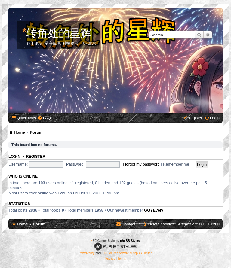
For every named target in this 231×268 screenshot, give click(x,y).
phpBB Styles (130, 240)
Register (35, 156)
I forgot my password (141, 164)
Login (14, 156)
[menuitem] (44, 118)
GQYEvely (153, 210)
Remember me (178, 164)
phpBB (99, 253)
